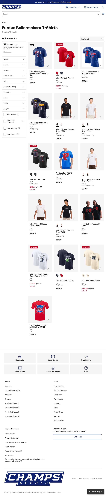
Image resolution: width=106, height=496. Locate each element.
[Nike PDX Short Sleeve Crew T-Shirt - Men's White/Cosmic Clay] (61, 124)
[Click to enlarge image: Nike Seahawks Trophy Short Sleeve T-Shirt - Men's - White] (49, 268)
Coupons (57, 403)
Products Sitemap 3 (12, 412)
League (14, 109)
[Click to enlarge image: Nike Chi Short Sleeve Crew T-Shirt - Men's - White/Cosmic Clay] (101, 167)
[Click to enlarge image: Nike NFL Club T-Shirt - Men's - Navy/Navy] (75, 268)
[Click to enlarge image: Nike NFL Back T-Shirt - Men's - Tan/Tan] (101, 268)
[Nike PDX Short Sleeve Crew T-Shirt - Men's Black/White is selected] (57, 124)
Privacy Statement (11, 438)
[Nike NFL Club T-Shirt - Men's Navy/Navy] (61, 73)
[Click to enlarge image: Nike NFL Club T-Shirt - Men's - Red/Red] (75, 66)
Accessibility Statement (13, 451)
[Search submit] (95, 14)
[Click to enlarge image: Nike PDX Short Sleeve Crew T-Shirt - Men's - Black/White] (75, 117)
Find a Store (7, 52)
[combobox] (50, 14)
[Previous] (4, 2)
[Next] (102, 2)
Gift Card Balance (60, 390)
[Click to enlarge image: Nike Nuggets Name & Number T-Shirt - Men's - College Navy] (49, 117)
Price (14, 98)
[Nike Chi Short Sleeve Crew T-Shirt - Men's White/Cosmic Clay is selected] (83, 174)
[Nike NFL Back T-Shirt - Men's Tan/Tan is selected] (83, 275)
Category (14, 70)
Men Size (14, 92)
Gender (14, 59)
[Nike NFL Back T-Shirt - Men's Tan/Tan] (87, 275)
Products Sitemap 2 (12, 408)
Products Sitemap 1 (12, 403)
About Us (8, 386)
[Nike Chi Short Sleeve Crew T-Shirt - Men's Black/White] (87, 174)
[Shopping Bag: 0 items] (102, 7)
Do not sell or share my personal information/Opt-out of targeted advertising (25, 460)
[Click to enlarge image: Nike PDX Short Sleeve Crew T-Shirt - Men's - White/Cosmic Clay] (101, 117)
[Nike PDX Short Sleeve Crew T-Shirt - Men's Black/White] (87, 124)
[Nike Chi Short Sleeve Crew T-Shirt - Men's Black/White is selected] (57, 225)
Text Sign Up (58, 399)
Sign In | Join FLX (91, 7)
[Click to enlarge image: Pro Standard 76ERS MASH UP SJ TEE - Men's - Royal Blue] (75, 167)
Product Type (14, 76)
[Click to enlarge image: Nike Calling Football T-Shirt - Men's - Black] (101, 218)
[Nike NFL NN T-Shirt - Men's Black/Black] (35, 174)
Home (3, 22)
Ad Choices (9, 455)
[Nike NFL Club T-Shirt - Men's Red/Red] (61, 275)
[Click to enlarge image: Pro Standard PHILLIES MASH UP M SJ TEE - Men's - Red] (49, 319)
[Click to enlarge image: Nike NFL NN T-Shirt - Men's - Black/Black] (49, 167)
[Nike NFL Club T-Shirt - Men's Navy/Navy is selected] (57, 275)
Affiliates (8, 395)
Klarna (56, 408)
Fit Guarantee (58, 420)
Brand (14, 65)
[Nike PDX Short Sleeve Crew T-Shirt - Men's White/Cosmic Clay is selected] (83, 124)
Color (14, 81)
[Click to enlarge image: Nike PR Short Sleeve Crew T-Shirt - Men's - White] (49, 218)
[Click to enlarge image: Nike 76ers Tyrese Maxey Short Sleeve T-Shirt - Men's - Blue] (49, 66)
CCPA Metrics (10, 447)
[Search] (50, 14)
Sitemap (8, 399)
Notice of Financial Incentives (15, 442)
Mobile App (58, 395)
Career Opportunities (12, 390)
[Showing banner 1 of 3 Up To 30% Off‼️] (53, 2)
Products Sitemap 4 (12, 416)
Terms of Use (10, 434)
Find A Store (58, 412)
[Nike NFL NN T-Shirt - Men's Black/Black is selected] (31, 174)
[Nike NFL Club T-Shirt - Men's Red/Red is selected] (57, 73)
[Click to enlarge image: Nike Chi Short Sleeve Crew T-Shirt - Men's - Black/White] (75, 218)
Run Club (57, 416)
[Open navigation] (101, 13)
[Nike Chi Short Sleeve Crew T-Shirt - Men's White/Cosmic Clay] (61, 225)
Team (14, 103)
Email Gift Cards (59, 386)
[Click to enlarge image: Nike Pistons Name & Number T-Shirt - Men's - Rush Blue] (101, 66)
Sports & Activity (14, 87)
